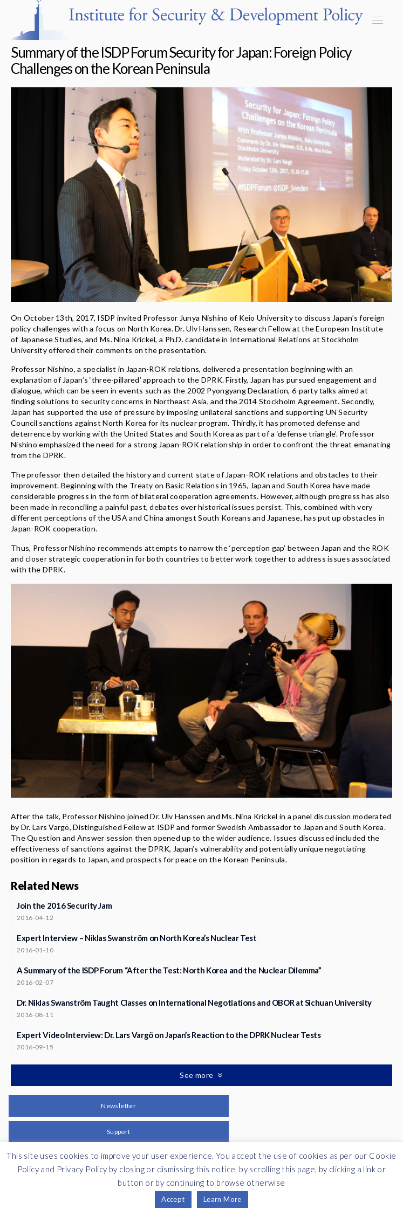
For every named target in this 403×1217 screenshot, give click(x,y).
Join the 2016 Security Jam (64, 905)
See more (197, 1075)
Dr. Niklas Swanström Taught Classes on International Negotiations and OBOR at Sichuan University (194, 1002)
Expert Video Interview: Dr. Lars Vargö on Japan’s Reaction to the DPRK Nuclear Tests (169, 1035)
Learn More (222, 1199)
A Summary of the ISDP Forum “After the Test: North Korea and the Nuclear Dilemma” (169, 970)
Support (119, 1132)
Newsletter (118, 1106)
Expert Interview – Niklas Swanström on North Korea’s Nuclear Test (137, 938)
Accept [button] (173, 1199)
